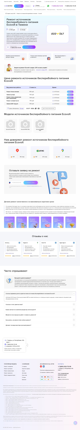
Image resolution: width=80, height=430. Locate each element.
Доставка (24, 373)
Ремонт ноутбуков (8, 368)
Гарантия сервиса (8, 1)
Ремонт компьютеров (9, 371)
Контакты (32, 1)
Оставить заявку (29, 47)
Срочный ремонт (17, 6)
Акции (21, 1)
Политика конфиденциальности (47, 370)
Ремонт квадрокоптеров (9, 375)
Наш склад (16, 1)
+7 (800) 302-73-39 (70, 6)
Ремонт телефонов (8, 366)
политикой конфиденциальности (33, 186)
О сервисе (24, 366)
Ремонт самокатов (8, 373)
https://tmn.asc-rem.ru (10, 420)
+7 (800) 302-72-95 (57, 6)
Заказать (70, 91)
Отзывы (24, 377)
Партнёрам (38, 1)
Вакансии (27, 1)
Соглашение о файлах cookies (47, 372)
